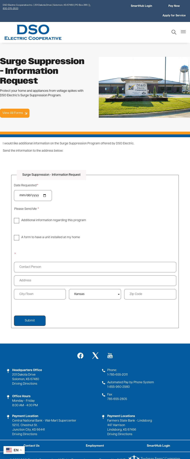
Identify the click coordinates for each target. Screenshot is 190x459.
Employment (95, 436)
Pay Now (144, 6)
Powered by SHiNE (112, 450)
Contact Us (32, 436)
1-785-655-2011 (117, 365)
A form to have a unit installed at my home (50, 228)
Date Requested (25, 176)
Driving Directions (24, 374)
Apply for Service (175, 6)
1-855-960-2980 (118, 377)
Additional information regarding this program (53, 210)
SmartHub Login (113, 6)
